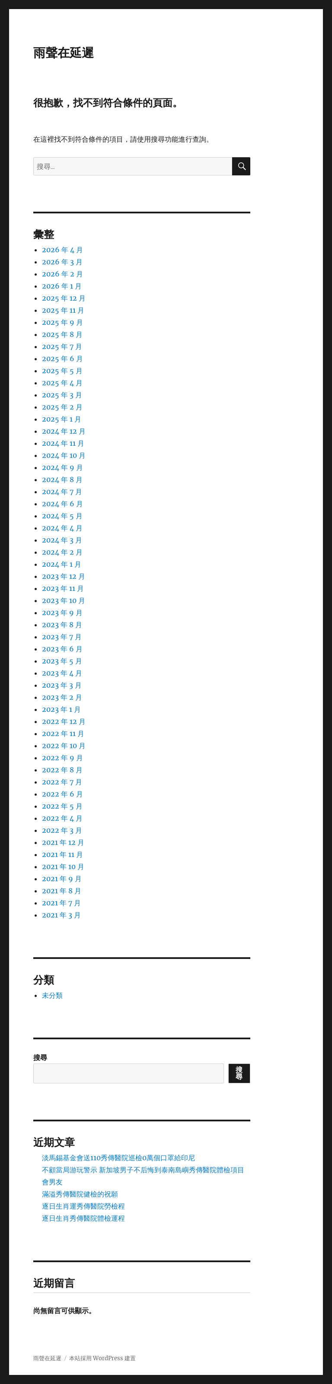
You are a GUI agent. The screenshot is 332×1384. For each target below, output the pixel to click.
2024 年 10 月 (64, 455)
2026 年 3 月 (62, 261)
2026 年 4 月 (62, 249)
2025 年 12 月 (64, 298)
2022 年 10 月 (64, 745)
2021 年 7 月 (61, 902)
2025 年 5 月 (62, 370)
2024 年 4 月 (62, 528)
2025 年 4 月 (62, 382)
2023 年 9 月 (62, 612)
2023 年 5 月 (62, 661)
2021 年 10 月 (63, 866)
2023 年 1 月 (61, 709)
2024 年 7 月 (62, 491)
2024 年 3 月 (62, 540)
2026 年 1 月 (62, 286)
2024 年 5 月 (62, 515)
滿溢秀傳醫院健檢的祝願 (80, 1194)
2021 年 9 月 (62, 878)
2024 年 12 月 (64, 431)
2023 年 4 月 (62, 673)
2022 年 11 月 (63, 733)
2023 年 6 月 (62, 648)
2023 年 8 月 (62, 624)
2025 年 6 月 (62, 358)
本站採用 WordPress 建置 (102, 1358)
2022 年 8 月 (62, 769)
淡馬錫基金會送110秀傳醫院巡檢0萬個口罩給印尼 (118, 1157)
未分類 (52, 995)
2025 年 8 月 (62, 334)
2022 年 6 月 (62, 794)
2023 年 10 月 (63, 600)
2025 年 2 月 (62, 407)
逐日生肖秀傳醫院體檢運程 (83, 1218)
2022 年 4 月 (62, 818)
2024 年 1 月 (61, 564)
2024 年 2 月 (62, 552)
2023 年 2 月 (62, 697)
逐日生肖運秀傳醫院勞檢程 (83, 1206)
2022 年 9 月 (62, 757)
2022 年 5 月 (62, 806)
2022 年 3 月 (62, 830)
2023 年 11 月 (63, 588)
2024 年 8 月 (62, 479)
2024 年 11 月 (63, 443)
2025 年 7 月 (62, 346)
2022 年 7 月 (62, 782)
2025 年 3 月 (62, 394)
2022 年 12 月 (64, 721)
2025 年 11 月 (63, 310)
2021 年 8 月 (61, 890)
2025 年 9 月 (62, 322)
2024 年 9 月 (62, 467)
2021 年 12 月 (63, 842)
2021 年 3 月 (61, 915)
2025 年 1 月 (61, 419)
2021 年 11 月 (62, 854)
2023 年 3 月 (62, 685)
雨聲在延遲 (63, 52)
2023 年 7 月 (62, 636)
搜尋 (40, 1057)
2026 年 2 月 (62, 274)
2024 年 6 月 (62, 503)
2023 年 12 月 (63, 576)
